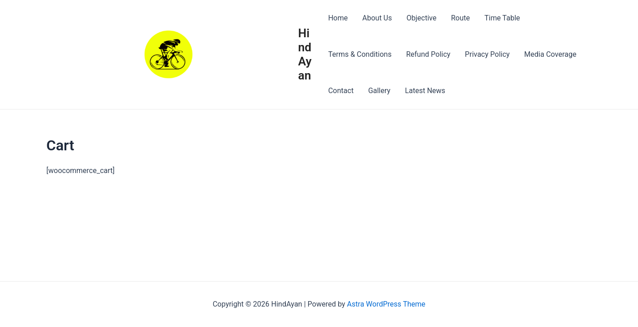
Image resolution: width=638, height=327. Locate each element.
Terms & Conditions (360, 54)
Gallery (379, 90)
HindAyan (305, 54)
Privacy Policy (487, 54)
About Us (377, 18)
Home (338, 18)
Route (460, 18)
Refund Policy (428, 54)
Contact (341, 90)
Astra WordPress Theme (386, 304)
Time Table (502, 18)
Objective (421, 18)
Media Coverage (550, 54)
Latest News (425, 90)
